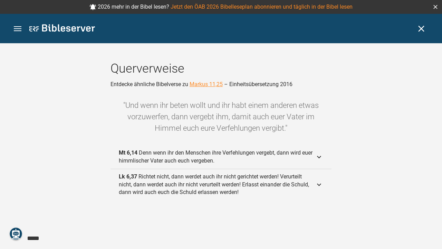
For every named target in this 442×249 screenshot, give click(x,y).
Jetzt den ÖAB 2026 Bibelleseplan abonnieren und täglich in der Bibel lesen (262, 6)
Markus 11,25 (206, 84)
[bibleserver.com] (62, 29)
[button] (435, 6)
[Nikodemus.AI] (16, 234)
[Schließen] (421, 29)
